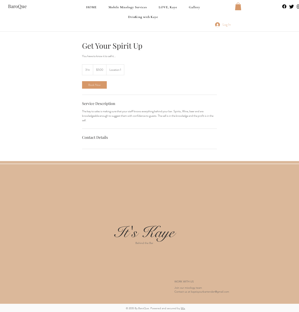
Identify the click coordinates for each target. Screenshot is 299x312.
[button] (238, 6)
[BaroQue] (17, 6)
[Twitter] (291, 6)
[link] (94, 85)
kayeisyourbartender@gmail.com (210, 291)
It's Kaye (144, 232)
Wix (183, 308)
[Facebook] (284, 6)
